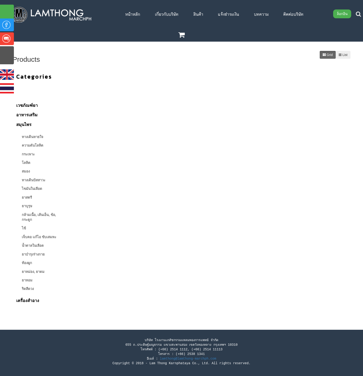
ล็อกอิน (342, 14)
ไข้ (24, 228)
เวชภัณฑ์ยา (27, 105)
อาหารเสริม (27, 115)
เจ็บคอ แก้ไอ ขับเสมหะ (39, 237)
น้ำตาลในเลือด (33, 245)
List (343, 55)
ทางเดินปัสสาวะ (33, 180)
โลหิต (26, 163)
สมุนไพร (23, 124)
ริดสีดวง (28, 289)
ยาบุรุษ (27, 206)
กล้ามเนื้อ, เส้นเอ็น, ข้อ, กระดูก (39, 217)
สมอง (26, 171)
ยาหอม (27, 280)
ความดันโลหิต (32, 145)
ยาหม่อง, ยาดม (33, 272)
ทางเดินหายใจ (32, 137)
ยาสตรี (27, 197)
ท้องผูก (27, 263)
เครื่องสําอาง (27, 300)
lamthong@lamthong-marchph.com (188, 359)
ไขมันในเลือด (32, 189)
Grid (328, 55)
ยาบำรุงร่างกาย (33, 254)
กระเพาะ (28, 154)
